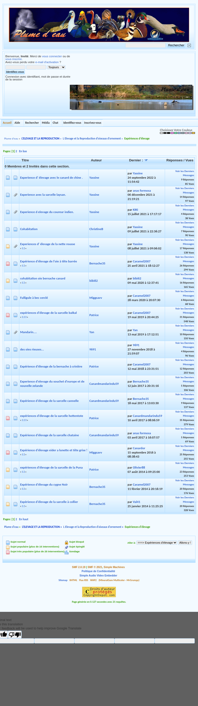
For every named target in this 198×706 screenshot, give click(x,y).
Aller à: (131, 542)
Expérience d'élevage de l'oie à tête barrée (48, 261)
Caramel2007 (142, 261)
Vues (189, 160)
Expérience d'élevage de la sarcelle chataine (49, 435)
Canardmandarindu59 (104, 384)
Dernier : (138, 160)
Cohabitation (29, 229)
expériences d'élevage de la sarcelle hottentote (51, 416)
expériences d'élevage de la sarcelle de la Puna (51, 467)
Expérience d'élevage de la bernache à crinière (51, 366)
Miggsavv (95, 298)
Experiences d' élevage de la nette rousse (47, 244)
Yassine (94, 177)
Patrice (94, 315)
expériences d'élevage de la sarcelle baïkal (48, 313)
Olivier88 (139, 467)
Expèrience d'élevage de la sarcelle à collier (49, 502)
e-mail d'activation (47, 62)
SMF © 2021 (95, 567)
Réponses (175, 160)
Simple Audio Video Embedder (98, 575)
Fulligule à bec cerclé (34, 298)
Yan (91, 332)
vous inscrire (13, 59)
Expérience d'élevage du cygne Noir (44, 484)
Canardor (139, 448)
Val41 (136, 502)
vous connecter (52, 56)
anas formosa (142, 190)
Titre (25, 160)
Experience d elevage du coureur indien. (47, 212)
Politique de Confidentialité (98, 571)
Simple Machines (114, 567)
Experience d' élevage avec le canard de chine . (51, 177)
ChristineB (96, 229)
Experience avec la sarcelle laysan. (43, 194)
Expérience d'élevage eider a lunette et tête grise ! (53, 450)
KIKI (135, 209)
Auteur (96, 160)
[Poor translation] (15, 634)
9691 (92, 349)
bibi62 (93, 281)
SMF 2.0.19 (79, 567)
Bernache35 (97, 263)
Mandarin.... (28, 332)
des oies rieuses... (32, 349)
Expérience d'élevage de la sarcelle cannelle (49, 401)
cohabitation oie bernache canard (42, 278)
